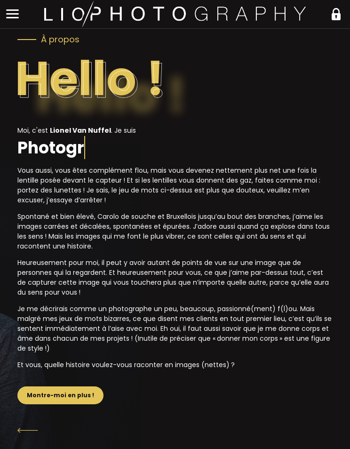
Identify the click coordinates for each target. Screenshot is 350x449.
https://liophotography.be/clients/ (336, 14)
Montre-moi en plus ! (60, 395)
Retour (175, 430)
